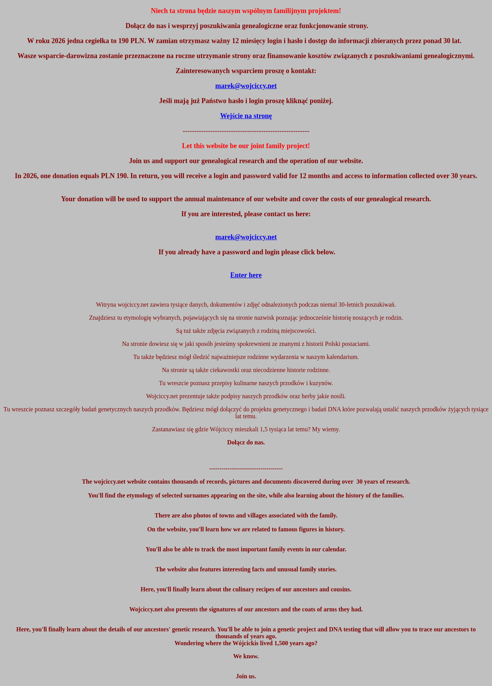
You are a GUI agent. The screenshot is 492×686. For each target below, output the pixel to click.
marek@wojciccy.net (246, 237)
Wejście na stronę (246, 116)
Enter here (246, 275)
